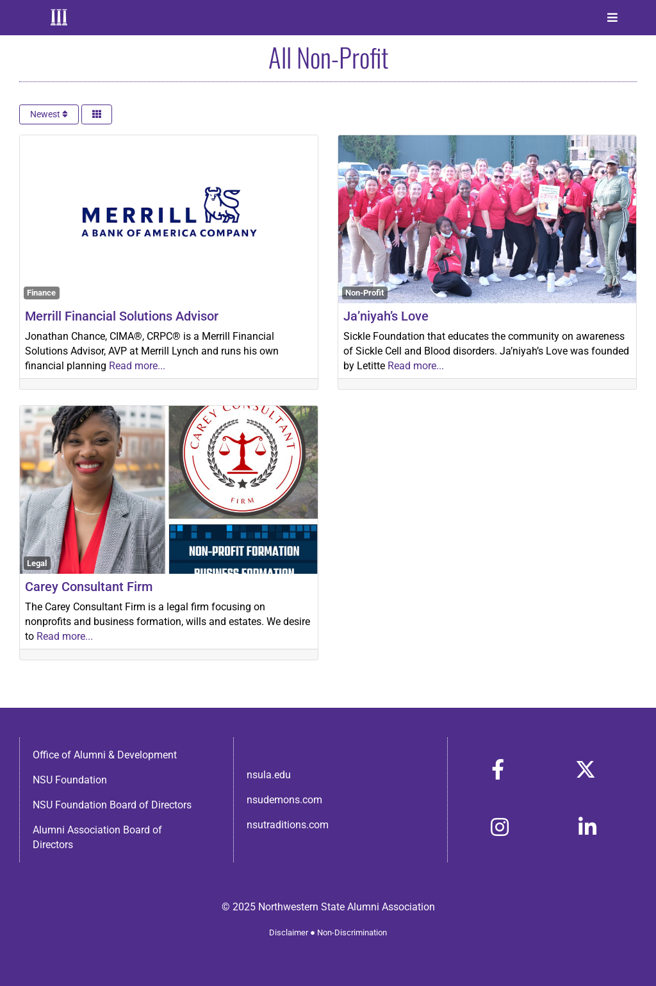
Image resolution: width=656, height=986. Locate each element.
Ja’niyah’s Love (386, 316)
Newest (49, 114)
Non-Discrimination (352, 932)
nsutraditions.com (288, 825)
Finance (41, 292)
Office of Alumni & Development (105, 755)
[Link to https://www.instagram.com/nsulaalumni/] (500, 827)
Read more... (137, 366)
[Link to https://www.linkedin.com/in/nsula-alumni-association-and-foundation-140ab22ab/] (587, 827)
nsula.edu (269, 775)
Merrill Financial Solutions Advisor (121, 316)
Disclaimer (288, 932)
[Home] (60, 17)
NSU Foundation (70, 780)
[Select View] (96, 114)
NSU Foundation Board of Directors (112, 805)
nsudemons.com (284, 800)
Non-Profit (364, 292)
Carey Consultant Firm (88, 586)
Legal (37, 563)
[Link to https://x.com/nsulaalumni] (585, 769)
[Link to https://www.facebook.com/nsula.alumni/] (497, 769)
